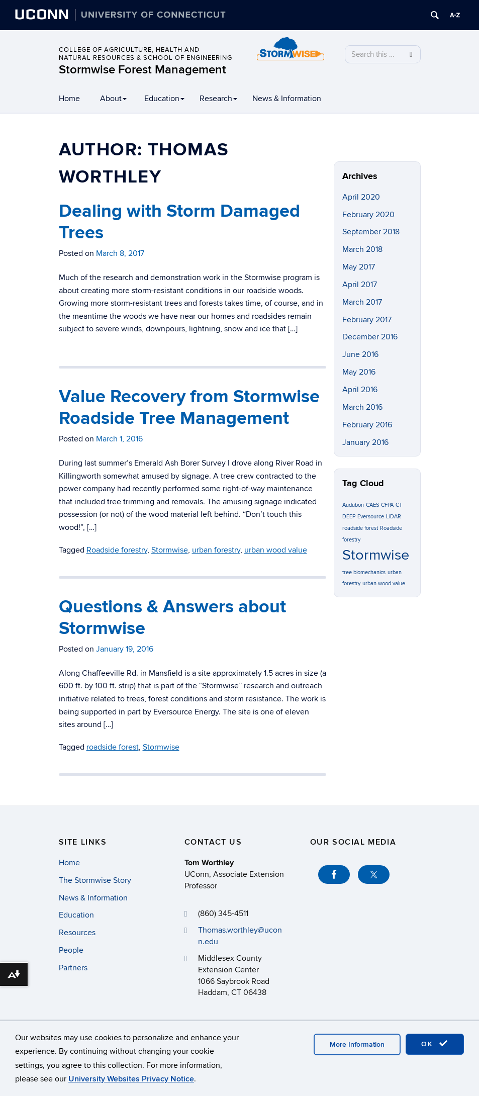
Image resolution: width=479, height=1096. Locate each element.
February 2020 (368, 215)
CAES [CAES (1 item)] (372, 505)
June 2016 (360, 354)
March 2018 (362, 249)
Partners (73, 968)
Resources (77, 933)
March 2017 (362, 302)
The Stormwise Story (95, 880)
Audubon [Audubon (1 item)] (353, 505)
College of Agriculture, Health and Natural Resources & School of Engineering (145, 54)
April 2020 (361, 197)
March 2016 (362, 407)
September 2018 (371, 232)
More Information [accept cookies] (357, 1044)
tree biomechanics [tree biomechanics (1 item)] (364, 572)
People (71, 950)
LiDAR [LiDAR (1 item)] (393, 516)
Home (69, 99)
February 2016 (367, 425)
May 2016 (358, 372)
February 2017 (367, 320)
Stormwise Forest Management (142, 69)
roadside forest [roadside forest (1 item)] (360, 528)
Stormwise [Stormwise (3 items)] (375, 555)
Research (218, 99)
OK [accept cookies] (434, 1043)
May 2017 (358, 267)
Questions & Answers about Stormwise (172, 618)
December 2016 (370, 337)
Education (164, 99)
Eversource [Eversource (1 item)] (370, 516)
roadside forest (112, 747)
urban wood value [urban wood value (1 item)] (383, 583)
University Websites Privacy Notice (131, 1079)
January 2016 (365, 442)
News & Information (286, 99)
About (113, 99)
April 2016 (359, 390)
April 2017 (359, 285)
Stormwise (161, 747)
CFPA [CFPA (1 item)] (387, 505)
